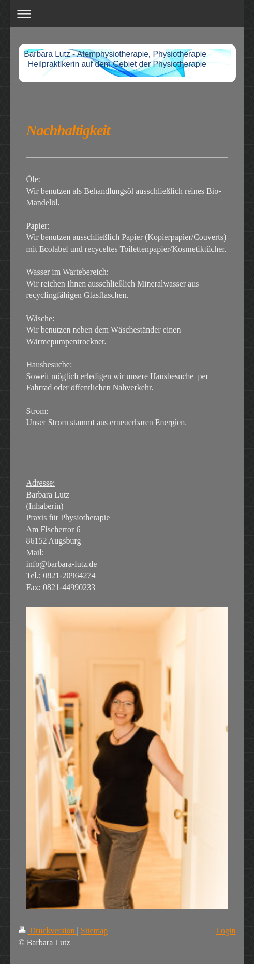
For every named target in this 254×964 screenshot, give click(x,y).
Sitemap (94, 930)
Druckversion (48, 930)
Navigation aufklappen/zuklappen (127, 14)
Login (225, 930)
